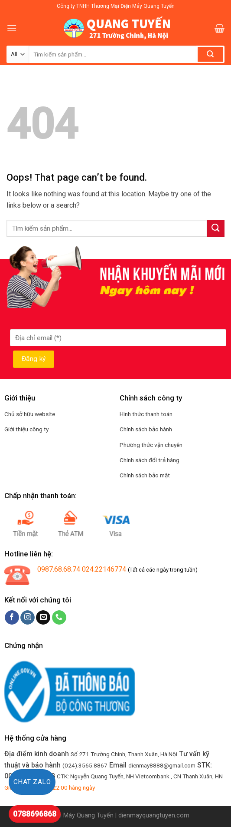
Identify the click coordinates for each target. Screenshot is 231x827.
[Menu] (12, 28)
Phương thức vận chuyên (151, 444)
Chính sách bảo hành (146, 429)
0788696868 (34, 813)
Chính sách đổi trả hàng (149, 460)
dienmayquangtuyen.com (153, 815)
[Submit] (215, 228)
